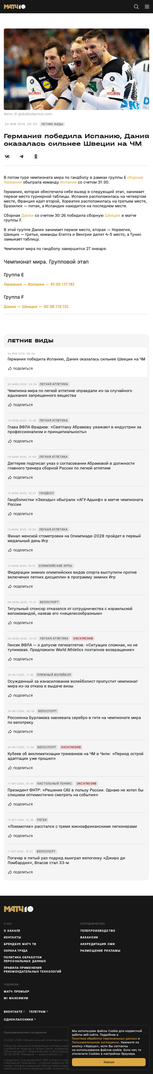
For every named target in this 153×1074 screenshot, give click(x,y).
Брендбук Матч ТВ (20, 944)
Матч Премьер (16, 992)
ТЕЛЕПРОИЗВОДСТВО (97, 931)
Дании (27, 215)
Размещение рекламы (100, 951)
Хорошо (108, 1062)
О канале (12, 931)
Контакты (12, 937)
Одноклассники (18, 1019)
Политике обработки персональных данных (104, 1039)
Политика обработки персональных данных (25, 959)
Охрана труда (16, 951)
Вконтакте (13, 1012)
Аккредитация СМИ (97, 944)
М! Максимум (16, 998)
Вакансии (89, 937)
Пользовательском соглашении (95, 1042)
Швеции (113, 215)
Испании (68, 182)
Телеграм (37, 1012)
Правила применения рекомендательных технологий (32, 970)
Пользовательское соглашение (25, 1032)
